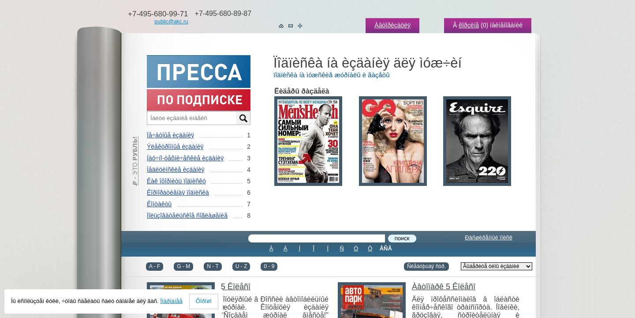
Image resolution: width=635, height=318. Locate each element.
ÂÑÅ (386, 248)
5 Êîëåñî (235, 286)
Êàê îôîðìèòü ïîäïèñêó (176, 181)
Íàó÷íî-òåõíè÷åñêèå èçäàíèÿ (185, 158)
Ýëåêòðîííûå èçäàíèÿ (175, 146)
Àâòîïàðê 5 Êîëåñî (443, 286)
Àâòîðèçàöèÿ (392, 25)
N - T (212, 266)
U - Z (241, 266)
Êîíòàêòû (159, 204)
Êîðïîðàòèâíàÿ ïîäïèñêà (178, 192)
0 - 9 (269, 266)
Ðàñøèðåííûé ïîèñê (488, 237)
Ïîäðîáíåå (171, 301)
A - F (154, 266)
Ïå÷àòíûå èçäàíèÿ (170, 135)
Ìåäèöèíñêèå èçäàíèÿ (176, 169)
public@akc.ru (171, 22)
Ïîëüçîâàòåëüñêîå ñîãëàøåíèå (187, 215)
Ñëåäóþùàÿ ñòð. (426, 266)
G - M (183, 266)
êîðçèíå (469, 25)
